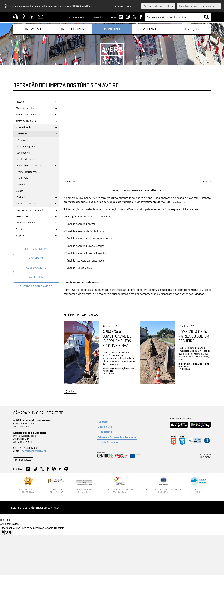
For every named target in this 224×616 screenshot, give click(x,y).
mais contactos (23, 459)
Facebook (141, 16)
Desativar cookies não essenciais (198, 6)
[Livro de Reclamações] (117, 442)
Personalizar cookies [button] (121, 6)
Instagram (128, 16)
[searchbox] (178, 17)
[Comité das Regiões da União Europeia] (163, 485)
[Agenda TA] (36, 258)
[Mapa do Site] (117, 426)
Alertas (31, 17)
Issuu (54, 469)
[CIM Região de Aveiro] (198, 485)
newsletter (98, 16)
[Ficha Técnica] (117, 431)
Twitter (135, 16)
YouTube (60, 469)
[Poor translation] (9, 532)
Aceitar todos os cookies (158, 6)
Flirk (66, 469)
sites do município (77, 16)
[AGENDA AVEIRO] (36, 268)
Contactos (40, 17)
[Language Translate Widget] (16, 16)
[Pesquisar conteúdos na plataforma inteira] (206, 17)
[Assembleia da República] (83, 486)
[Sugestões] (117, 421)
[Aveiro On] (36, 277)
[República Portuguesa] (56, 485)
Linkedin (121, 16)
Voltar (72, 391)
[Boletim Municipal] (36, 249)
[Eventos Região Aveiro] (36, 286)
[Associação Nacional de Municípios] (119, 485)
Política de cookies (81, 6)
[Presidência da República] (28, 485)
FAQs (23, 16)
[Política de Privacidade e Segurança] (117, 437)
